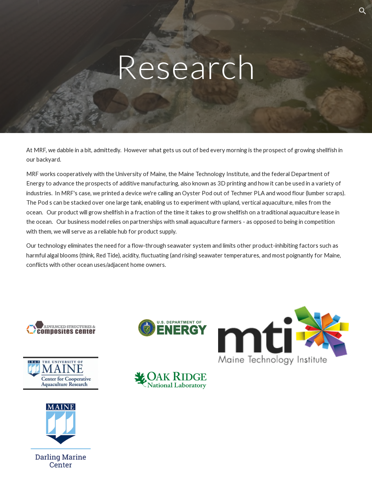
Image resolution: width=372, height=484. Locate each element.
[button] (362, 11)
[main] (186, 66)
